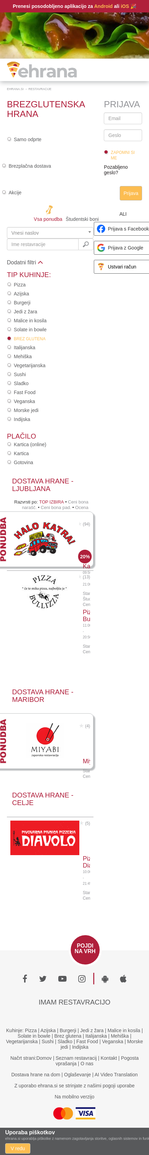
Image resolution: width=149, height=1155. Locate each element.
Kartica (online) (30, 444)
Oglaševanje (77, 1074)
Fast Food (25, 392)
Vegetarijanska (30, 365)
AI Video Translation (116, 1074)
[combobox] (50, 232)
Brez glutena (30, 338)
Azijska (21, 293)
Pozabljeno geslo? (116, 169)
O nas (86, 1063)
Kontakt (109, 1058)
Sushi (20, 374)
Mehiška (23, 356)
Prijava (130, 193)
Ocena (81, 507)
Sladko (21, 383)
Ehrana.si (15, 89)
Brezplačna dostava (30, 166)
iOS (125, 6)
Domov (43, 1058)
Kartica (21, 453)
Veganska (24, 401)
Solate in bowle (30, 329)
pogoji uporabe (119, 1085)
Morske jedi (26, 410)
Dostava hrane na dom (35, 1074)
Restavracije (40, 89)
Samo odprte (27, 139)
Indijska (22, 419)
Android (103, 6)
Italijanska (24, 347)
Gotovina (23, 462)
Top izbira (51, 502)
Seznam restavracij (76, 1058)
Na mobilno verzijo (74, 1096)
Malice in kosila (30, 320)
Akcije (15, 192)
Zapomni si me (123, 155)
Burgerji (22, 302)
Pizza (20, 284)
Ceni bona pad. (56, 507)
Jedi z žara (25, 311)
